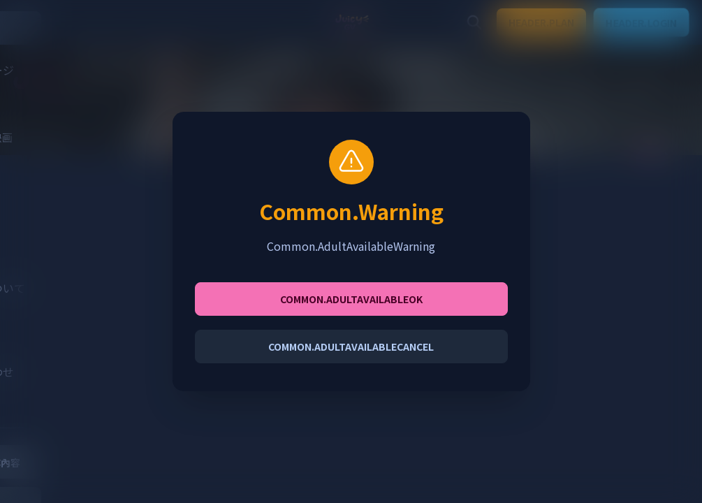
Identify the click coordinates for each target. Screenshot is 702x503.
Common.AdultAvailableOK (351, 299)
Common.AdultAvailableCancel (351, 346)
